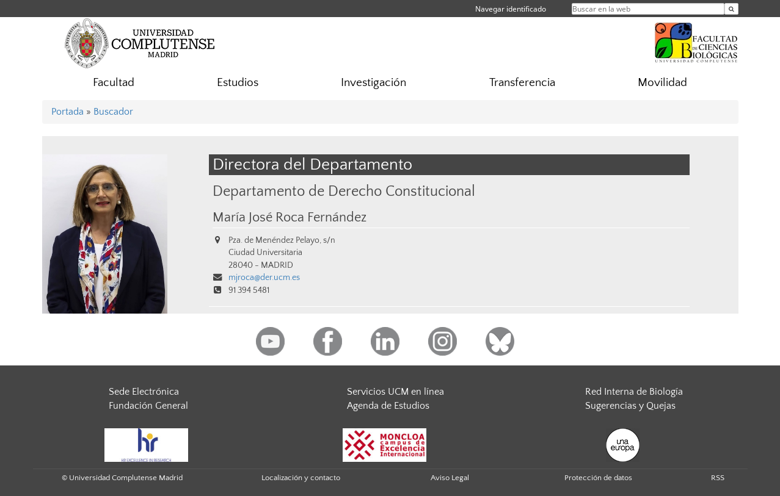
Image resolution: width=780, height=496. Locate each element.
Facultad (113, 82)
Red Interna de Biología (634, 391)
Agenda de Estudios (388, 405)
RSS (717, 477)
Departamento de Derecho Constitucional (344, 191)
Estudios (237, 82)
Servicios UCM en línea (395, 391)
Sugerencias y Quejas (630, 405)
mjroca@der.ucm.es (264, 277)
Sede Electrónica (144, 391)
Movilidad (662, 82)
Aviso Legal (450, 477)
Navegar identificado (510, 9)
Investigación (373, 82)
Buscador (113, 111)
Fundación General (148, 405)
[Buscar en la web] (731, 9)
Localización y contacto (300, 477)
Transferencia (522, 82)
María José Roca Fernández (289, 217)
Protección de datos (598, 477)
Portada (67, 111)
